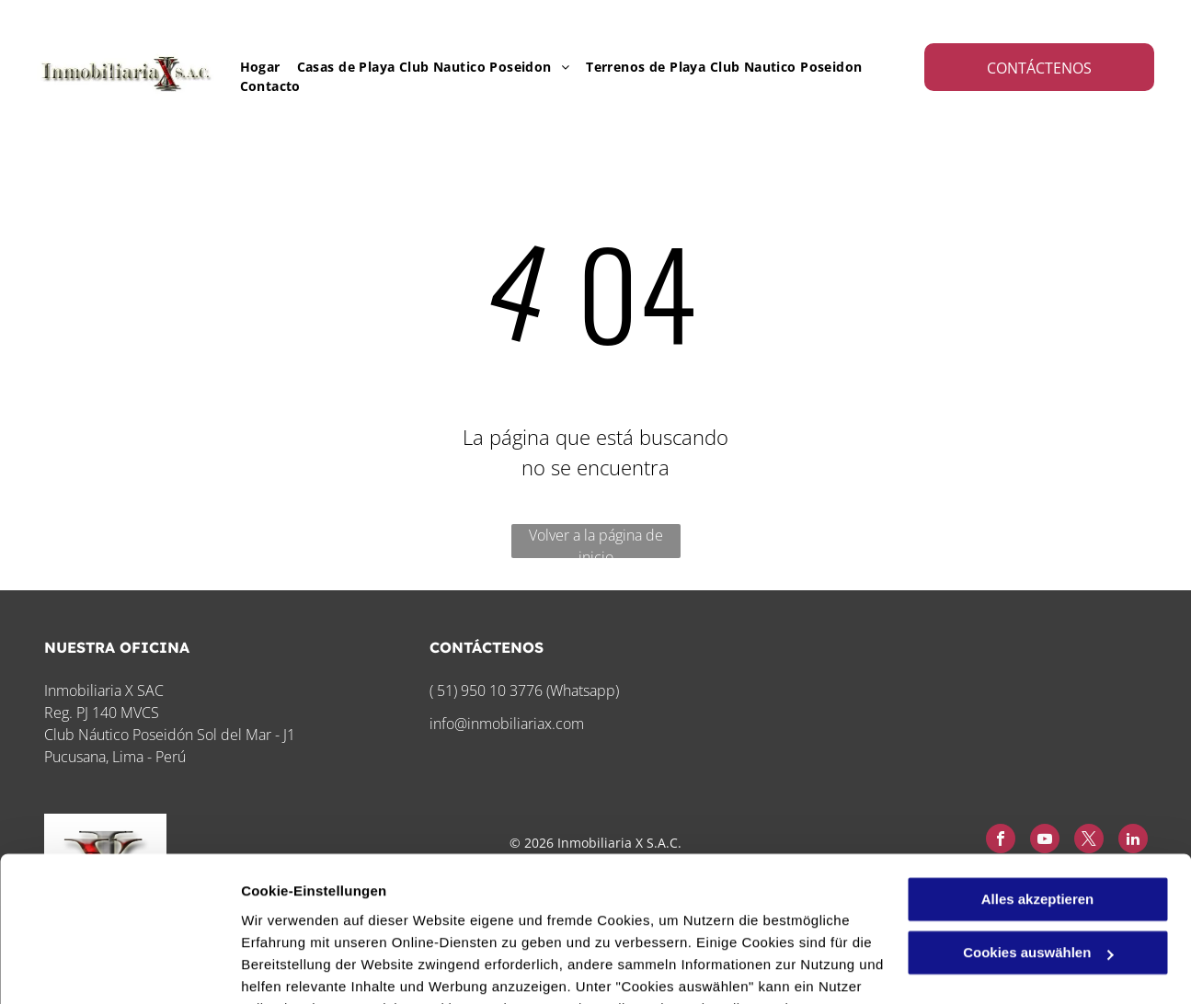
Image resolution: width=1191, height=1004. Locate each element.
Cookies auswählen (306, 967)
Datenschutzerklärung (318, 917)
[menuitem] (252, 66)
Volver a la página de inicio (596, 541)
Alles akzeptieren (1037, 763)
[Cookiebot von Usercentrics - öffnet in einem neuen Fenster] (119, 968)
